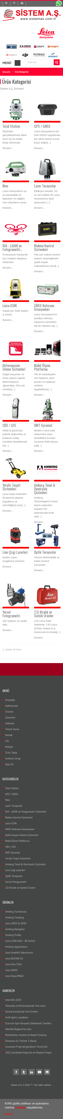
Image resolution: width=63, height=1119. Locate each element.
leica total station (42, 1089)
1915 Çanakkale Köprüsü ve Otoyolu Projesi (28, 1052)
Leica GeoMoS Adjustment (19, 952)
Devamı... (8, 148)
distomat (29, 1089)
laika (28, 1092)
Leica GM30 (11, 970)
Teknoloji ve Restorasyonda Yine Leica (25, 1005)
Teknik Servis (12, 729)
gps (17, 1095)
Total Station (11, 126)
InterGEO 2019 (13, 999)
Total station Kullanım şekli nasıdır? (42, 1098)
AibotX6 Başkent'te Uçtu (18, 1029)
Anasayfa (6, 71)
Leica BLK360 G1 (14, 958)
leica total (14, 1092)
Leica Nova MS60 (14, 976)
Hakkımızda (11, 705)
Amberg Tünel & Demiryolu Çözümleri (44, 488)
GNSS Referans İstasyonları (44, 307)
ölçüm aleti (55, 1092)
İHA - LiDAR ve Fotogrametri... (12, 247)
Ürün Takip (11, 752)
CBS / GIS (9, 425)
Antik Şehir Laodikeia (16, 1017)
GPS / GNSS (42, 126)
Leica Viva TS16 (13, 964)
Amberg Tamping (14, 917)
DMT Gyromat (43, 425)
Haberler (10, 723)
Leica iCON (10, 305)
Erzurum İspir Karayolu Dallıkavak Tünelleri (28, 1023)
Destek (9, 735)
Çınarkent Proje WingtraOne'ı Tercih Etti (26, 1046)
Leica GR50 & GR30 (15, 923)
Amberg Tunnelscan (16, 911)
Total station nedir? (29, 1095)
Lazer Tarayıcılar (45, 185)
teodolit (21, 1089)
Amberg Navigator (15, 929)
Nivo (5, 185)
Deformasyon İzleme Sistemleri (14, 367)
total (15, 1089)
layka (22, 1092)
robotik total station (40, 1092)
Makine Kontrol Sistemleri (44, 247)
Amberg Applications (16, 946)
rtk (61, 1098)
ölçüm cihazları (8, 1095)
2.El (7, 740)
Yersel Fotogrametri (11, 613)
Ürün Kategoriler (22, 71)
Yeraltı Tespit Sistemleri (11, 486)
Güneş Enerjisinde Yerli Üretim (21, 1011)
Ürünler (9, 711)
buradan (20, 1107)
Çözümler (10, 717)
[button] (44, 1107)
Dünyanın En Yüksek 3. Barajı (20, 1040)
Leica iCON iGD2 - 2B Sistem (20, 940)
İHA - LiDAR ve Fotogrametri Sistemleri (25, 811)
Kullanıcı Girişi (12, 758)
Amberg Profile (13, 935)
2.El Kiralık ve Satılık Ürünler (44, 613)
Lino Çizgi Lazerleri (15, 552)
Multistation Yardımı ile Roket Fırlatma (26, 1035)
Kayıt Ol (9, 764)
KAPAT (9, 1114)
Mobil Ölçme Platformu (42, 367)
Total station (6, 1089)
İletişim (9, 746)
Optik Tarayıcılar (45, 552)
